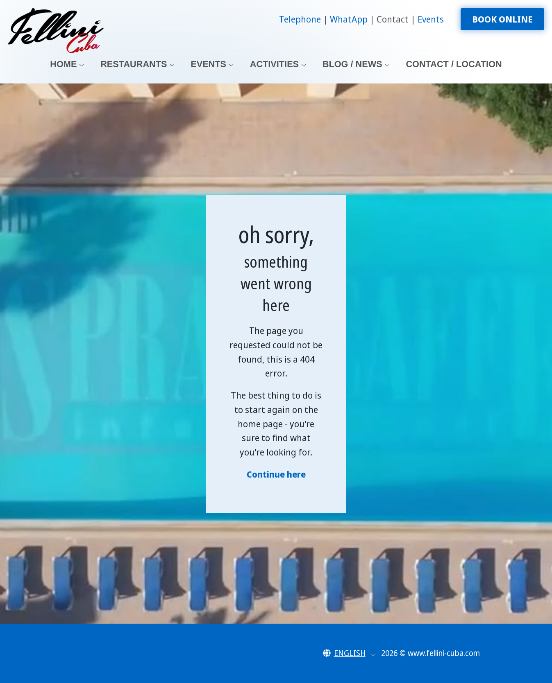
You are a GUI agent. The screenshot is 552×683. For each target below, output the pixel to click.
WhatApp (350, 19)
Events (431, 19)
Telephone (301, 19)
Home (63, 64)
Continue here (276, 474)
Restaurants (133, 64)
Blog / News (352, 64)
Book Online (502, 19)
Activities (274, 64)
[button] (349, 653)
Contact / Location (454, 64)
